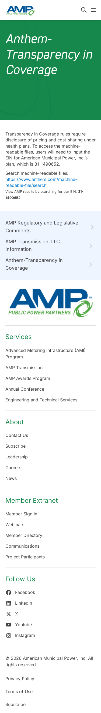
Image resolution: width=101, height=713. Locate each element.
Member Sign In (21, 513)
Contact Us (16, 435)
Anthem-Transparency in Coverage (34, 264)
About (14, 422)
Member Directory (23, 535)
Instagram (20, 635)
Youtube (18, 624)
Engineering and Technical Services (41, 399)
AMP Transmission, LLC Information (32, 245)
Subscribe (15, 446)
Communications (22, 546)
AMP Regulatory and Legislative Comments (41, 226)
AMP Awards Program (27, 378)
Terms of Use (19, 691)
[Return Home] (50, 306)
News (11, 478)
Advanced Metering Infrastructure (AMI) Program (45, 353)
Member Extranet (31, 500)
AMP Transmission (24, 367)
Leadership (16, 456)
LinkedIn (18, 603)
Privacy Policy (19, 678)
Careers (13, 467)
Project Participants (25, 556)
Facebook (20, 592)
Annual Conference (24, 389)
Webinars (14, 524)
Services (18, 337)
